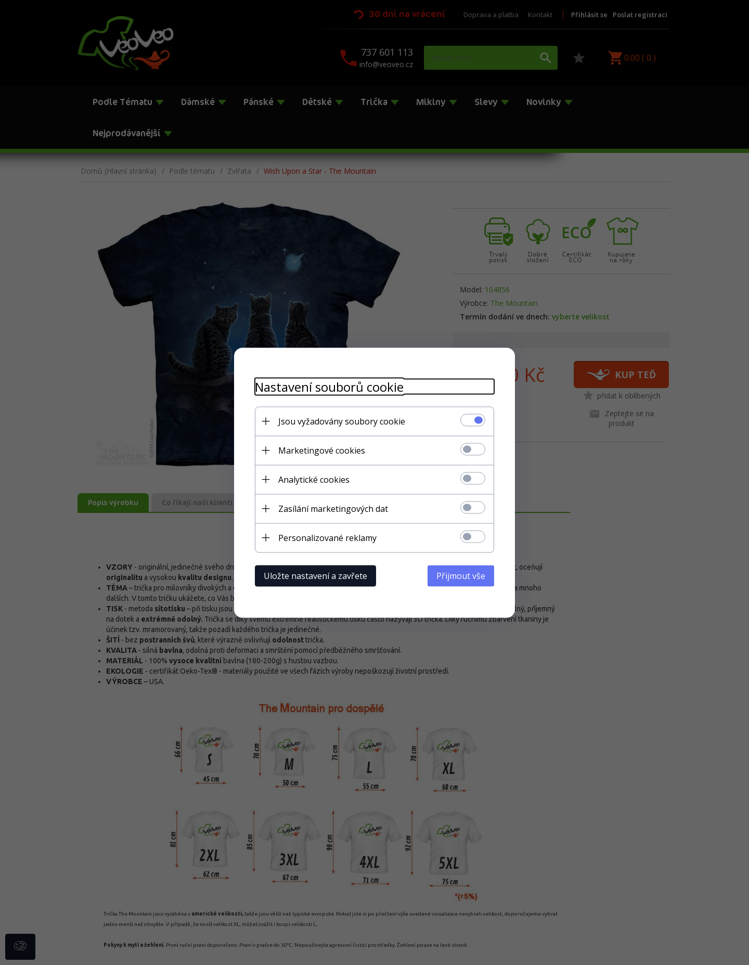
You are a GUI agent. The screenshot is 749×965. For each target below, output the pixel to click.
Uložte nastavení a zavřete (315, 575)
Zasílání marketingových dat (333, 508)
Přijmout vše (460, 575)
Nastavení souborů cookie (329, 386)
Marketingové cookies (321, 450)
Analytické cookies (314, 479)
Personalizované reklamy (327, 537)
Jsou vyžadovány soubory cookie (341, 421)
